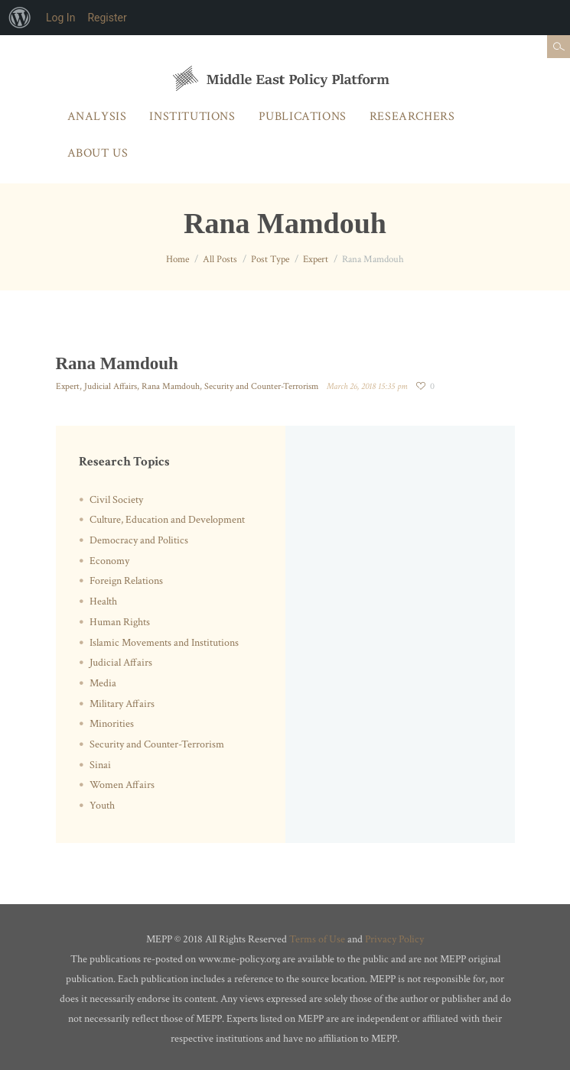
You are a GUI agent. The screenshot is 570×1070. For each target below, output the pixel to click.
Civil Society (116, 500)
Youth (102, 805)
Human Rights (120, 622)
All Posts (220, 259)
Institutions (192, 117)
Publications (303, 117)
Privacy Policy (394, 939)
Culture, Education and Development (167, 520)
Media (103, 683)
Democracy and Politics (139, 540)
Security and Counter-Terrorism (261, 386)
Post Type (270, 259)
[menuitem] (20, 17)
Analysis (97, 117)
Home (177, 259)
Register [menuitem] (106, 17)
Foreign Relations (126, 581)
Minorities (112, 724)
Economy (109, 561)
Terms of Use (317, 939)
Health (103, 601)
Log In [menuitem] (60, 17)
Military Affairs (122, 704)
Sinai (100, 765)
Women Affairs (122, 785)
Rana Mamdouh (171, 386)
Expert (315, 259)
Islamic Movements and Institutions (164, 643)
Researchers (412, 117)
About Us (98, 153)
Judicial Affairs (110, 386)
